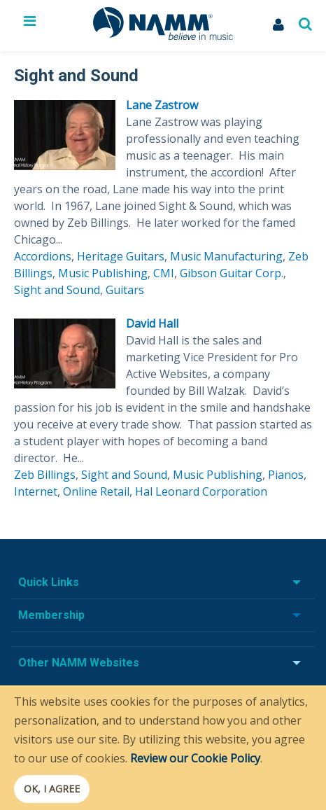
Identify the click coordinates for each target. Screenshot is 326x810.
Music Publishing (103, 273)
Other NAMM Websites (78, 662)
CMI (163, 273)
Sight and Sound (57, 290)
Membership (51, 615)
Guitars (125, 290)
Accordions (42, 256)
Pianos (286, 474)
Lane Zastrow (162, 105)
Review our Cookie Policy (195, 758)
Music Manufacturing (226, 256)
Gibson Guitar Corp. (231, 273)
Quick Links (48, 582)
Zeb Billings (45, 474)
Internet (35, 491)
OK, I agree (52, 788)
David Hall (152, 323)
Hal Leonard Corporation (201, 491)
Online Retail (96, 491)
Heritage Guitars (120, 256)
